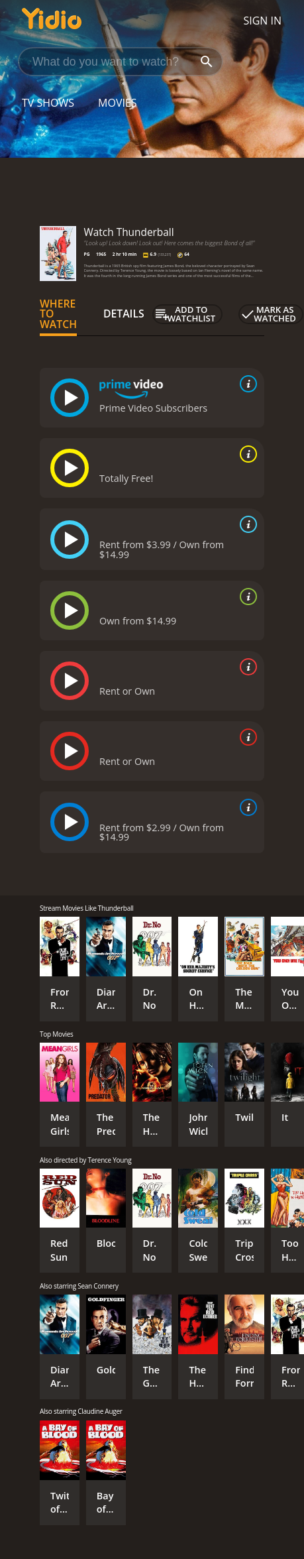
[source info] (245, 383)
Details (123, 313)
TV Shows (48, 102)
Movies (117, 102)
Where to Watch (58, 314)
